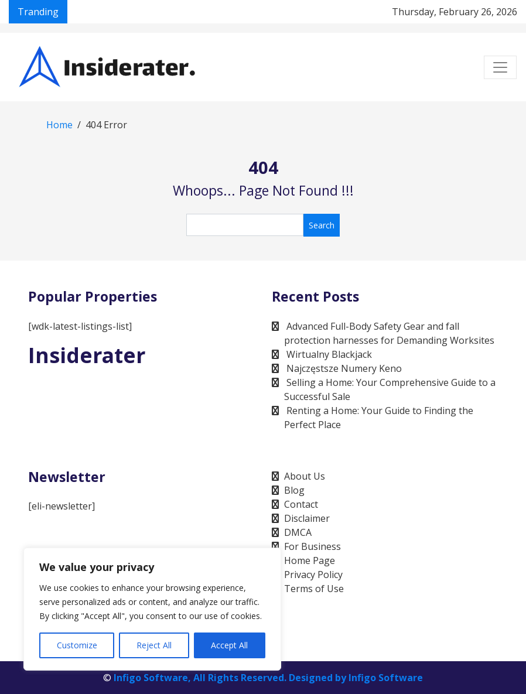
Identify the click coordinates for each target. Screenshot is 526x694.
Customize (77, 645)
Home (59, 124)
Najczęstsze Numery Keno (344, 368)
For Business (312, 546)
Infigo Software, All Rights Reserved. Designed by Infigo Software (268, 677)
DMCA (298, 532)
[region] (152, 609)
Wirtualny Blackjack (329, 354)
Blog (294, 490)
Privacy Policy (313, 574)
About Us (304, 476)
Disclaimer (307, 518)
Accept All (229, 645)
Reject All (154, 645)
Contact (301, 504)
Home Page (309, 560)
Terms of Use (314, 588)
